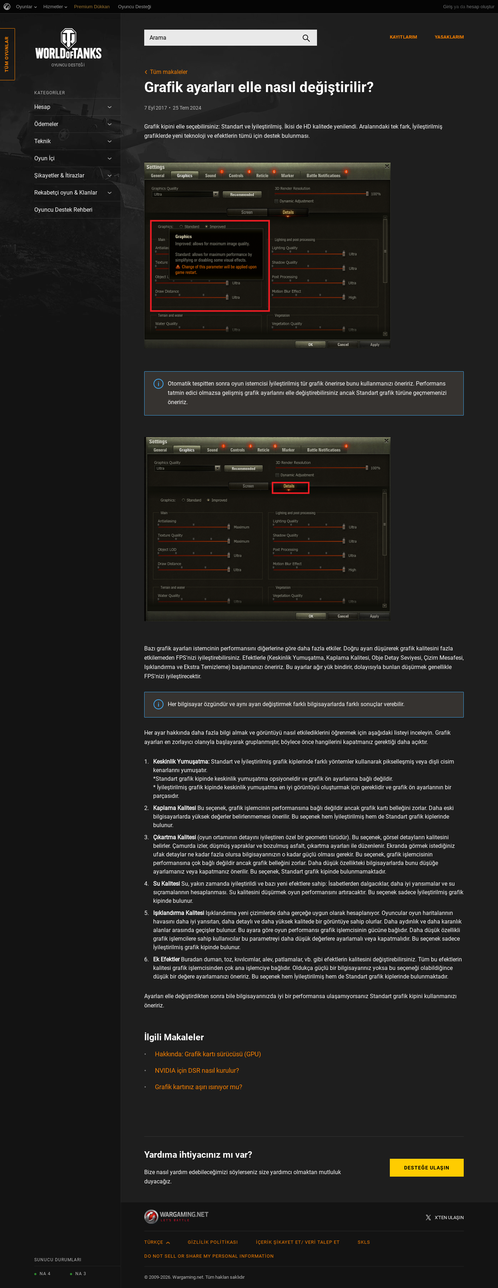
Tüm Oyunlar (6, 54)
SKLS (364, 1242)
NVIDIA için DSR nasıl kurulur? (197, 1070)
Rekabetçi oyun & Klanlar (65, 192)
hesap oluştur (480, 6)
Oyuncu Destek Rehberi (63, 209)
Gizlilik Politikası (213, 1242)
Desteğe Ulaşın (426, 1168)
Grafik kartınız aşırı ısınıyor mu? (198, 1087)
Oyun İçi (44, 158)
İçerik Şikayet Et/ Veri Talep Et (298, 1242)
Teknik (42, 141)
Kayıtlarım (403, 37)
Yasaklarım (449, 37)
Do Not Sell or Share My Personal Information (209, 1256)
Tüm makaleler (168, 72)
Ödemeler (46, 124)
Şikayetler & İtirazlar (59, 175)
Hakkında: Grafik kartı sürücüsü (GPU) (208, 1054)
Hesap (42, 107)
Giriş (448, 6)
